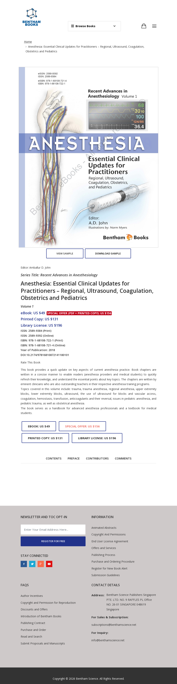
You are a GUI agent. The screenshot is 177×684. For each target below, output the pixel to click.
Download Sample (108, 253)
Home (28, 41)
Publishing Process (103, 555)
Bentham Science (87, 678)
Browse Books (83, 26)
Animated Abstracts (103, 528)
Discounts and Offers (34, 609)
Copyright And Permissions (108, 534)
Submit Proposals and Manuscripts (43, 643)
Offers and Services (103, 548)
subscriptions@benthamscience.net (113, 625)
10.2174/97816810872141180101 (47, 355)
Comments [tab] (123, 458)
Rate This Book (30, 362)
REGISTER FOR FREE (53, 541)
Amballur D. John (40, 267)
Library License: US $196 (97, 438)
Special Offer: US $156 (82, 426)
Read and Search (31, 636)
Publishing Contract (33, 623)
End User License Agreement (109, 541)
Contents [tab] (53, 458)
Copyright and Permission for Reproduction (48, 603)
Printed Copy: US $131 (45, 438)
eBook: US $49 (39, 426)
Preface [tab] (74, 458)
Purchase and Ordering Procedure (113, 561)
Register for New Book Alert (109, 568)
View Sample (64, 253)
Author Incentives (32, 596)
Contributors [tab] (97, 458)
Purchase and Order (33, 630)
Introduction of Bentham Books (41, 616)
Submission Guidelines (105, 575)
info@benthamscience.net (107, 640)
